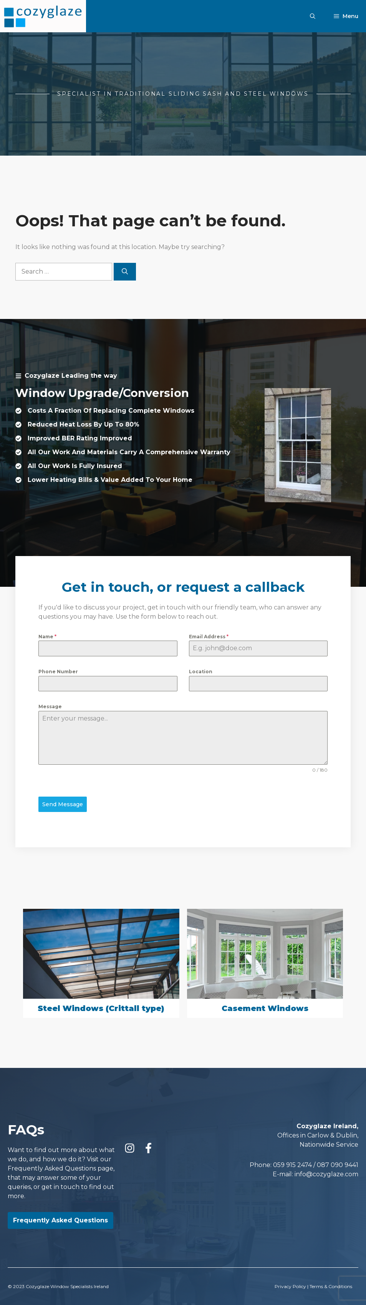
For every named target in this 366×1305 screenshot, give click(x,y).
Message (50, 706)
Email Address (209, 636)
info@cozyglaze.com (326, 1173)
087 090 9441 (337, 1163)
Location (200, 671)
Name (47, 636)
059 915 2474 (292, 1163)
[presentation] (36, 919)
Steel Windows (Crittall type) (101, 1007)
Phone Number (58, 671)
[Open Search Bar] (313, 16)
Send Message (62, 804)
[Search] (125, 272)
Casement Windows (265, 1007)
